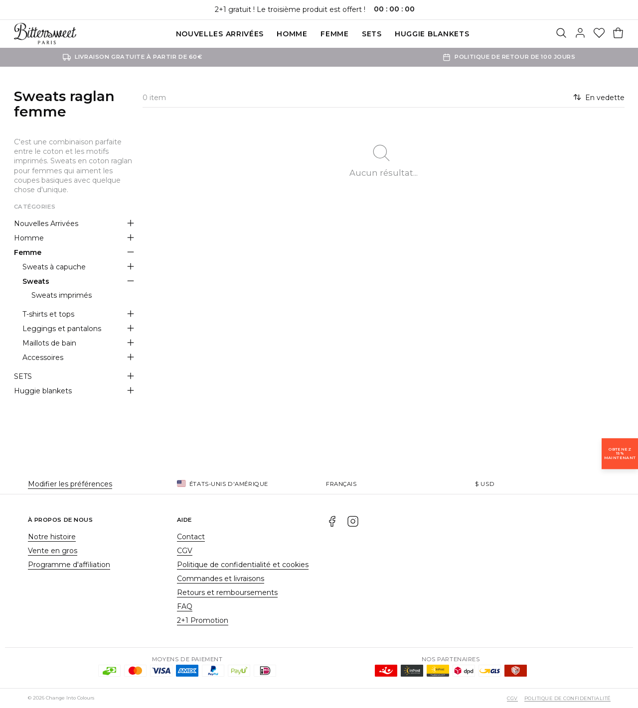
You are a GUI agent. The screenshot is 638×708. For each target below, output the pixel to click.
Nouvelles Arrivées (220, 33)
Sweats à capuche (54, 266)
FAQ (184, 606)
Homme (292, 33)
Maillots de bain (49, 343)
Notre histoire (52, 536)
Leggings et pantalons (61, 328)
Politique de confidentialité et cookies (243, 564)
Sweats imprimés (61, 295)
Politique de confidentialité (567, 698)
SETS (372, 33)
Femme (334, 33)
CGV (184, 550)
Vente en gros (52, 550)
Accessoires (42, 357)
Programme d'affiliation (69, 564)
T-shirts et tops (48, 314)
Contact (191, 536)
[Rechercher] (561, 34)
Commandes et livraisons (220, 578)
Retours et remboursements (227, 592)
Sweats (35, 281)
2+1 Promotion (202, 620)
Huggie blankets (432, 33)
